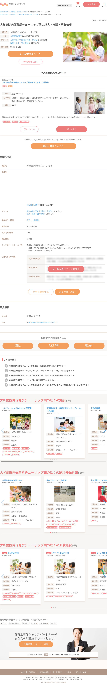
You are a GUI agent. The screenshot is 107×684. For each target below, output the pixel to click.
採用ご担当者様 (81, 672)
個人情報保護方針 (45, 672)
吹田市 (25, 12)
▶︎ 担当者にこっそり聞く (66, 269)
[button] (104, 430)
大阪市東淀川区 (14, 623)
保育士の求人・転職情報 (7, 12)
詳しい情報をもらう (30, 54)
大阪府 (19, 12)
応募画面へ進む (67, 292)
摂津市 (25, 623)
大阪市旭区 (43, 623)
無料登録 (91, 4)
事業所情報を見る (30, 62)
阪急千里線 (14, 43)
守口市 (33, 623)
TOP (22, 672)
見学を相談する (41, 292)
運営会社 (59, 672)
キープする (30, 129)
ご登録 (68, 672)
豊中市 (53, 623)
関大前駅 (24, 43)
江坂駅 (36, 14)
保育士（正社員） (33, 220)
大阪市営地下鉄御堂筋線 (24, 14)
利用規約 (32, 672)
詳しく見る (71, 129)
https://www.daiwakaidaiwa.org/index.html (42, 322)
